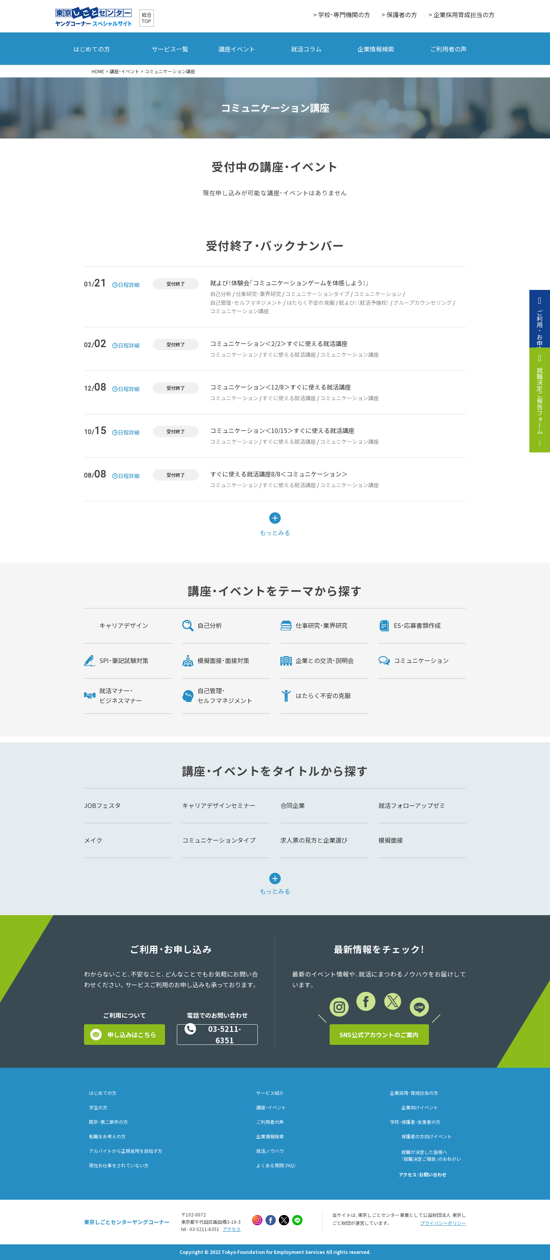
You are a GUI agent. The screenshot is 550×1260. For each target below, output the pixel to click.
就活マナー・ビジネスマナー (120, 695)
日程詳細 (128, 284)
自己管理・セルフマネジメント (246, 302)
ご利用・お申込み (539, 333)
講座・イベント (124, 71)
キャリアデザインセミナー (219, 805)
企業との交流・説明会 (325, 660)
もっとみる (275, 532)
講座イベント (236, 48)
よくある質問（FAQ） (276, 1165)
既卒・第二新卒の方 (108, 1121)
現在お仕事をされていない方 (119, 1165)
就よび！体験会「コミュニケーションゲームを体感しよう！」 (289, 282)
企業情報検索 (376, 48)
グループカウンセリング (422, 302)
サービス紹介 (270, 1092)
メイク (93, 840)
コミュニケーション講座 (239, 311)
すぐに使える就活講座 (289, 354)
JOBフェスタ (102, 805)
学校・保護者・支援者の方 (415, 1121)
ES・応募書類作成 (417, 625)
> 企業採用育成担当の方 (462, 14)
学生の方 (98, 1107)
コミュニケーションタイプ (317, 294)
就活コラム (306, 48)
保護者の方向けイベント (426, 1136)
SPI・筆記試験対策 (124, 660)
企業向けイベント (419, 1107)
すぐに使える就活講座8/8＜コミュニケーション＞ (279, 473)
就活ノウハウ (270, 1150)
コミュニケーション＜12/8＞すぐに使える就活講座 (280, 386)
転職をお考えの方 (107, 1136)
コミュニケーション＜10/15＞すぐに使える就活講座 (282, 430)
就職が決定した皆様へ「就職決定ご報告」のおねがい (431, 1155)
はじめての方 (91, 48)
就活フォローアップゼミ (412, 805)
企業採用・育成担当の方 (414, 1092)
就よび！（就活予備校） (364, 302)
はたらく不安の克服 (310, 302)
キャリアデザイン (123, 625)
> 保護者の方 (399, 14)
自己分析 (220, 294)
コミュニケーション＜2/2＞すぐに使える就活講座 (279, 343)
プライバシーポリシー (443, 1223)
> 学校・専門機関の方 (341, 14)
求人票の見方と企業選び (314, 840)
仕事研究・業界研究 (258, 294)
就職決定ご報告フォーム (539, 400)
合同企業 (292, 805)
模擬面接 (391, 840)
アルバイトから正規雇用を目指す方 (125, 1150)
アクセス (232, 1229)
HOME (98, 71)
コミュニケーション (378, 294)
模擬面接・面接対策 (223, 660)
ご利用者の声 (448, 48)
